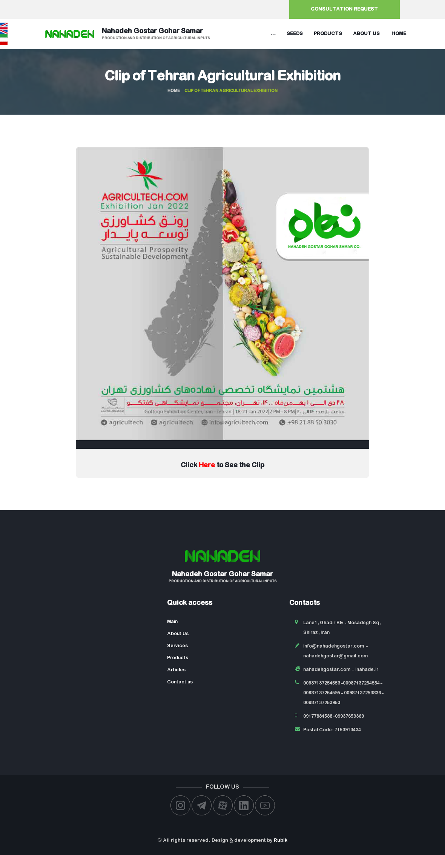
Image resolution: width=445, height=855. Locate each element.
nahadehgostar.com (326, 670)
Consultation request (344, 9)
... (273, 34)
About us (366, 34)
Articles (176, 670)
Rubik (280, 840)
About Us (178, 634)
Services (177, 646)
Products (328, 34)
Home (398, 34)
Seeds (295, 34)
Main (172, 622)
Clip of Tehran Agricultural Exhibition (222, 77)
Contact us (180, 682)
